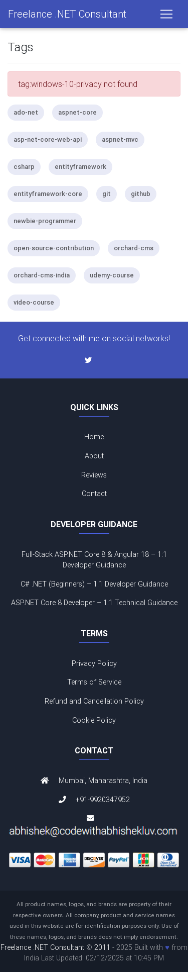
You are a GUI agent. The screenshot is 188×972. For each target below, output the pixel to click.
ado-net (26, 112)
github (140, 193)
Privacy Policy (94, 663)
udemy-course (112, 275)
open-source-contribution (54, 248)
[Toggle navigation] (166, 14)
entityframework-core (48, 193)
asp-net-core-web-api (48, 139)
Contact (94, 493)
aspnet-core (77, 112)
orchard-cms (133, 248)
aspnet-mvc (120, 139)
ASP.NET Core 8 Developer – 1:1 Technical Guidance (94, 602)
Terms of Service (94, 682)
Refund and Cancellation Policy (94, 701)
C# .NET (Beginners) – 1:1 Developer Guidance (94, 584)
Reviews (94, 474)
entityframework (80, 166)
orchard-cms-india (42, 275)
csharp (24, 166)
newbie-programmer (45, 221)
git (106, 193)
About (94, 455)
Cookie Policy (94, 720)
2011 (102, 947)
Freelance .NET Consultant (67, 14)
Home (94, 436)
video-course (34, 302)
